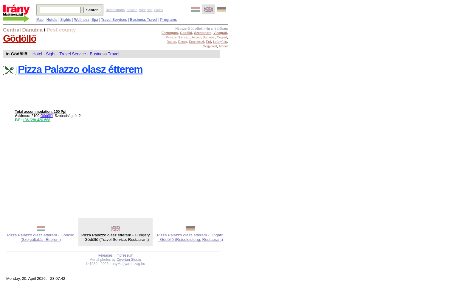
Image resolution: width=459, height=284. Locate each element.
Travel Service (72, 54)
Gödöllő (19, 38)
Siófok (158, 10)
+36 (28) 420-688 (36, 120)
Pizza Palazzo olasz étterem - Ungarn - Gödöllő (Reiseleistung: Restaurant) (190, 237)
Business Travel (104, 54)
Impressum (124, 255)
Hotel (37, 54)
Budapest (146, 10)
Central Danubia (23, 30)
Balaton (131, 10)
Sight (50, 54)
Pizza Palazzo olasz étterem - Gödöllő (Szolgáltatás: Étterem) (40, 237)
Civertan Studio (129, 260)
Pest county (61, 30)
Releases (105, 255)
